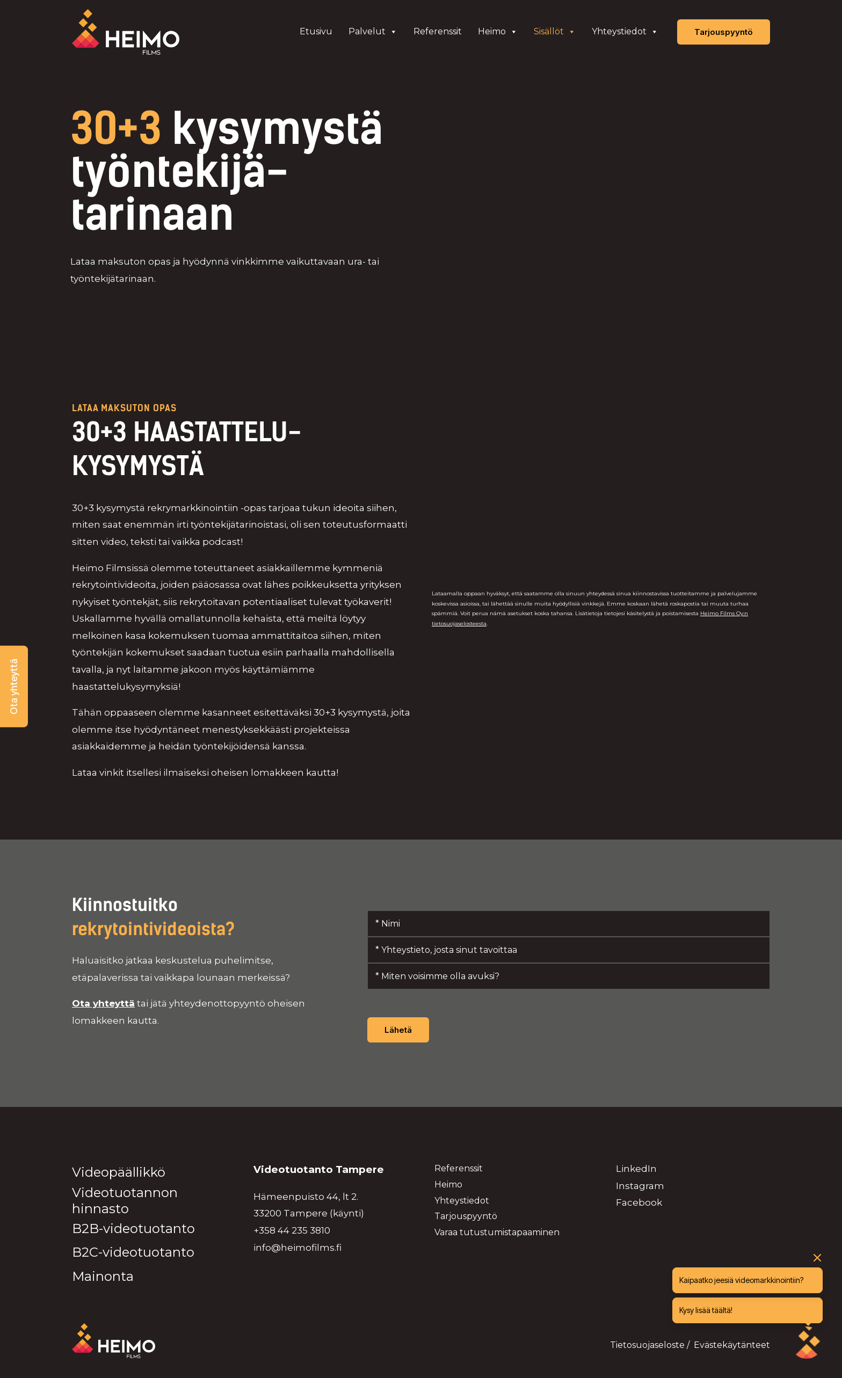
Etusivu (316, 31)
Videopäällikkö (118, 1172)
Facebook (639, 1202)
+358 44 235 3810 (291, 1230)
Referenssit (437, 31)
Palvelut (373, 31)
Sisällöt (555, 31)
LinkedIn (636, 1168)
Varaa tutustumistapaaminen (497, 1232)
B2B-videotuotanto (133, 1228)
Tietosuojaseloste (647, 1345)
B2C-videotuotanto (133, 1252)
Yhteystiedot (625, 31)
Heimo (498, 31)
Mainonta (103, 1276)
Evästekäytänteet (732, 1345)
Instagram (640, 1185)
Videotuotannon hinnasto (125, 1200)
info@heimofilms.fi (297, 1247)
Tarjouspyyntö (465, 1216)
